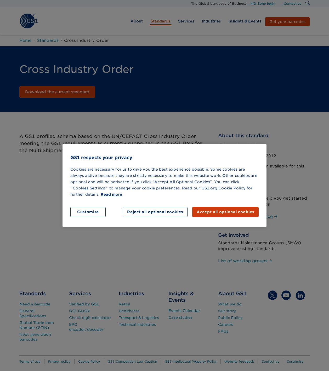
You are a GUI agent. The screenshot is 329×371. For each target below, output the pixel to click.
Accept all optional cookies (225, 212)
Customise (88, 212)
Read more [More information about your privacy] (111, 194)
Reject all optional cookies (155, 212)
